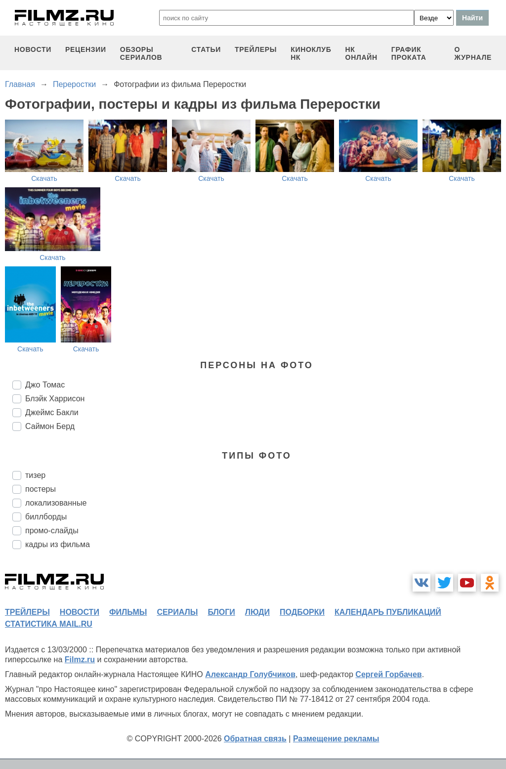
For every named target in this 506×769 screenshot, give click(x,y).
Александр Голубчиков (250, 674)
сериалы (177, 612)
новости (32, 49)
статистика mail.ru (48, 624)
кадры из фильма (57, 544)
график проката (408, 53)
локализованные (55, 503)
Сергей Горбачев (388, 674)
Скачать (44, 178)
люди (257, 612)
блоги (221, 612)
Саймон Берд (50, 426)
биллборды (46, 517)
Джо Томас (45, 385)
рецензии (85, 49)
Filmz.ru (80, 659)
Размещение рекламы (336, 738)
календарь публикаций (388, 612)
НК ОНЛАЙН (361, 53)
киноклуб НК (311, 53)
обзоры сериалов (141, 53)
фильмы (128, 612)
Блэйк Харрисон (54, 398)
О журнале (473, 53)
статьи (206, 49)
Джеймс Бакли (52, 412)
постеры (40, 489)
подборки (302, 612)
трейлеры (256, 49)
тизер (35, 475)
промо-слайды (52, 530)
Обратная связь (255, 738)
